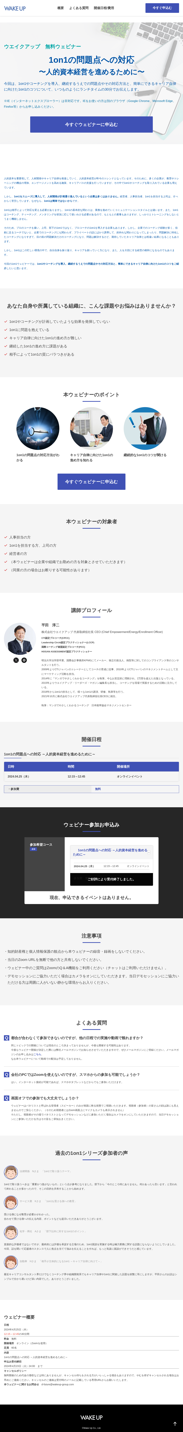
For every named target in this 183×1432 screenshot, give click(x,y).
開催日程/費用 (104, 8)
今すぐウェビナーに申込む (91, 124)
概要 (60, 8)
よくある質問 (78, 8)
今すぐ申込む (162, 8)
